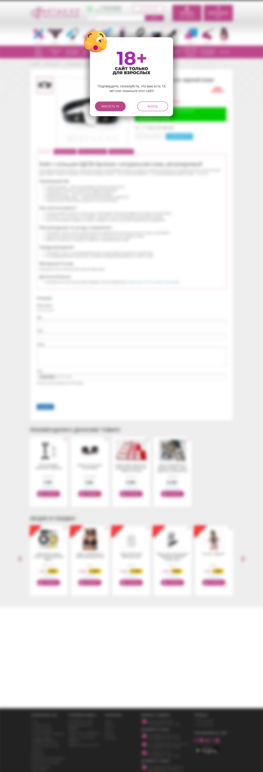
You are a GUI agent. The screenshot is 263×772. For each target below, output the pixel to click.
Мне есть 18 (110, 106)
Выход (153, 106)
